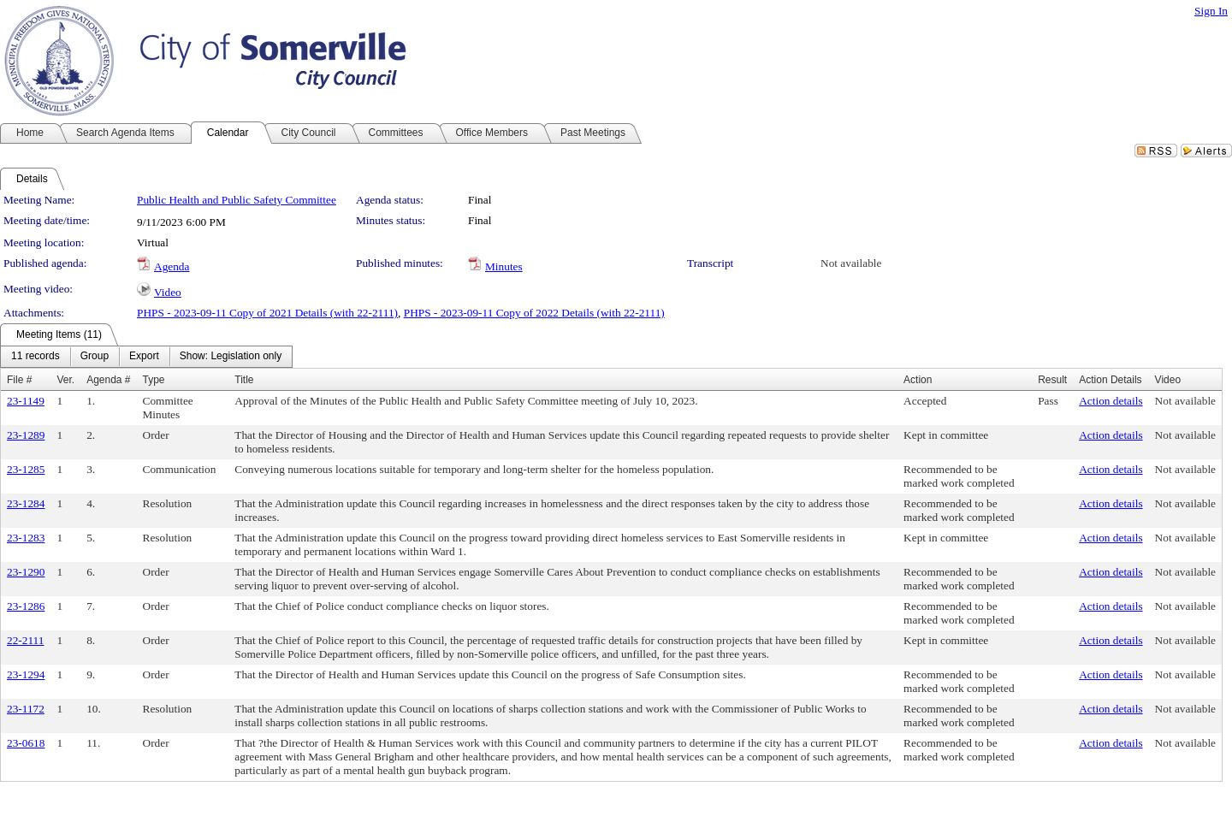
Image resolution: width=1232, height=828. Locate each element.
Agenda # (108, 380)
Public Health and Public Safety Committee (236, 199)
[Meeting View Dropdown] (230, 356)
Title (243, 380)
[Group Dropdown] (94, 356)
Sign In (1211, 10)
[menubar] (146, 357)
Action (917, 380)
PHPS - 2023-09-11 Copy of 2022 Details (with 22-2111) (534, 312)
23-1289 (25, 435)
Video (167, 292)
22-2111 (25, 640)
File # (19, 380)
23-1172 (25, 708)
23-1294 (25, 674)
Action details (1110, 400)
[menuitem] (35, 356)
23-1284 (25, 503)
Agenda (171, 266)
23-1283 (25, 537)
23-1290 (25, 571)
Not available (850, 263)
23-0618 (25, 742)
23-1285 (25, 469)
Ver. (65, 380)
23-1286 (25, 606)
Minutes (504, 266)
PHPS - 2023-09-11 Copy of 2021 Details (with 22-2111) (267, 312)
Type (154, 380)
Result (1052, 380)
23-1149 (25, 400)
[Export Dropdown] (144, 356)
